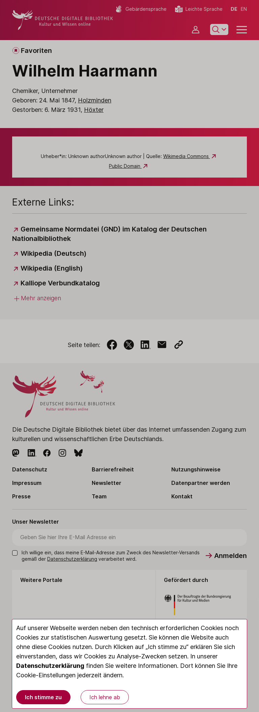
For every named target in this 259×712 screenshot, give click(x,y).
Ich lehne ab (104, 697)
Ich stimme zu (43, 697)
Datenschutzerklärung (50, 665)
